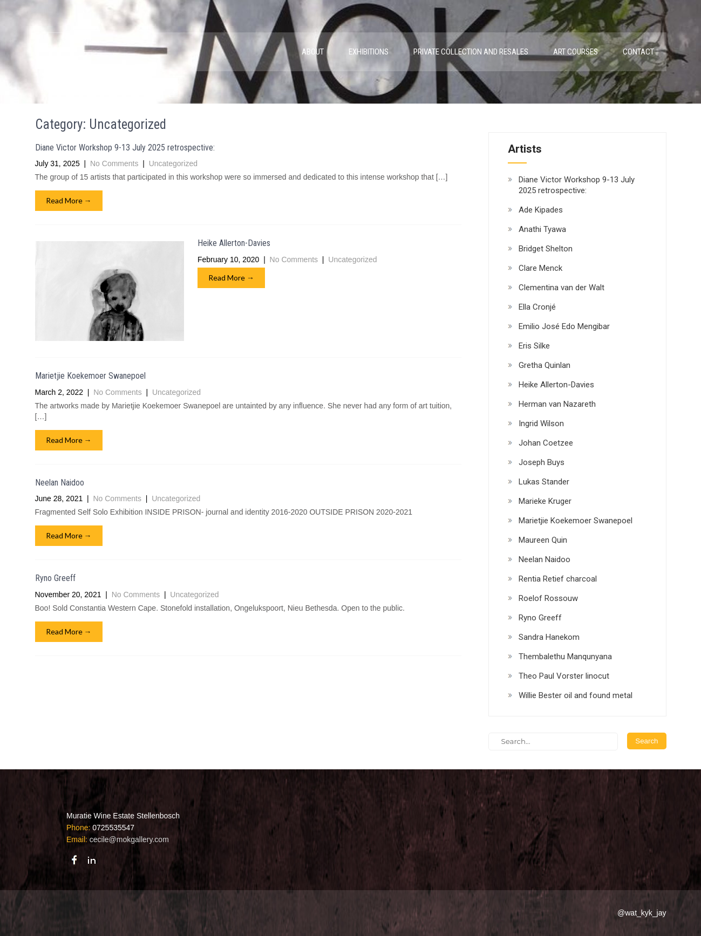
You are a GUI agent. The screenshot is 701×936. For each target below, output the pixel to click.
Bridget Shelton (546, 249)
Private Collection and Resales (470, 52)
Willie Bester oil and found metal (575, 695)
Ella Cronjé (537, 307)
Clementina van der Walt (561, 287)
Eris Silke (534, 346)
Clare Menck (540, 268)
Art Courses (575, 52)
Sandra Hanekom (549, 637)
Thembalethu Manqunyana (565, 656)
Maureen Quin (543, 540)
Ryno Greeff (55, 578)
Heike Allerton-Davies (234, 243)
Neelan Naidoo (59, 482)
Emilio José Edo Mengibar (564, 326)
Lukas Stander (544, 482)
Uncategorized (173, 163)
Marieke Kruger (545, 501)
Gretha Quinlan (544, 365)
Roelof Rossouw (548, 598)
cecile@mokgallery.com (129, 839)
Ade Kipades (541, 210)
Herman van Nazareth (557, 404)
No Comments (114, 163)
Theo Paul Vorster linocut (564, 676)
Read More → (69, 200)
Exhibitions (369, 52)
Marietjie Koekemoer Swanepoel (90, 376)
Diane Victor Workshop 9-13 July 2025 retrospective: (125, 147)
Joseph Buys (541, 462)
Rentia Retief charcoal (558, 579)
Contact (638, 52)
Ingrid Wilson (541, 423)
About (313, 52)
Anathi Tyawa (542, 229)
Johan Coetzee (546, 443)
